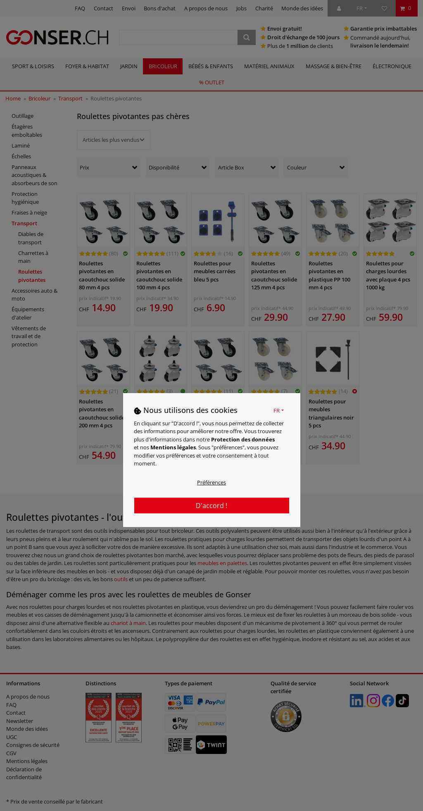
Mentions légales (173, 447)
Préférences (211, 482)
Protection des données (243, 439)
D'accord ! (211, 505)
